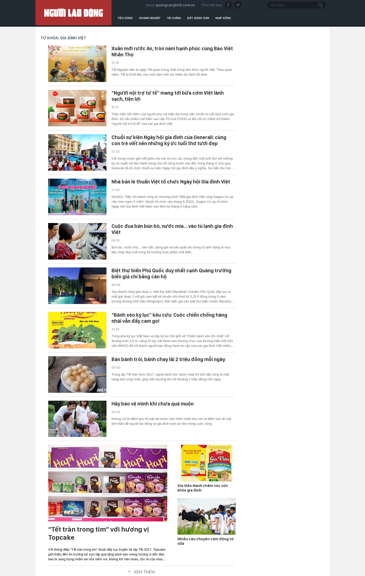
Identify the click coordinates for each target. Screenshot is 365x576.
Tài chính (174, 18)
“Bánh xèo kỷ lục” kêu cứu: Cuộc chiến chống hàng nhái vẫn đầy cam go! (169, 318)
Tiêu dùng (125, 18)
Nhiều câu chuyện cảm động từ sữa (205, 541)
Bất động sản (198, 18)
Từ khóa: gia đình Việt (63, 38)
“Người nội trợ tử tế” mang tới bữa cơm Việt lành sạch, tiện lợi (168, 96)
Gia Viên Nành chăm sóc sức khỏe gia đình (202, 488)
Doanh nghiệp (149, 18)
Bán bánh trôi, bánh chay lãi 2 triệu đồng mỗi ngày (168, 359)
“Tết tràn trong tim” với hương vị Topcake (98, 533)
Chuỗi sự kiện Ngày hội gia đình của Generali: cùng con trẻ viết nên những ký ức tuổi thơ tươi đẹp (169, 140)
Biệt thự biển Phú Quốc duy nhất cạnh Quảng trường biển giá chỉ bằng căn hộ (171, 273)
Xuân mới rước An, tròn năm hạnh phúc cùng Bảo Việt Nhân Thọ (172, 51)
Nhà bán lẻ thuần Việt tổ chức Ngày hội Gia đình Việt (171, 182)
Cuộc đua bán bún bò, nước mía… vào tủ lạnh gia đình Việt (172, 229)
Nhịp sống (223, 18)
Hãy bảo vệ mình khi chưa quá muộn (153, 404)
